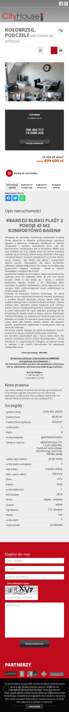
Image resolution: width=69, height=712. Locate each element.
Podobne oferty (56, 186)
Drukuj (60, 50)
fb (61, 4)
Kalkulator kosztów (41, 186)
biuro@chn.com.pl (34, 118)
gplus (66, 4)
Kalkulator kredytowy (27, 186)
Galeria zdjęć (54, 50)
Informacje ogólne (12, 186)
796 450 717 (35, 130)
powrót (60, 30)
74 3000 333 (35, 133)
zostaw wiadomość (34, 143)
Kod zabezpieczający (18, 583)
